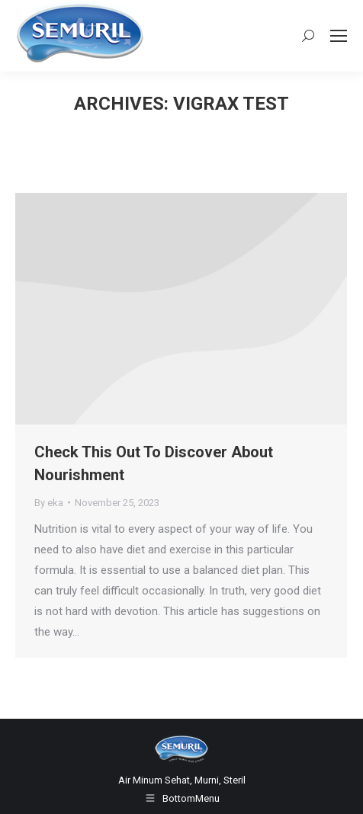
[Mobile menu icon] (338, 36)
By (48, 502)
